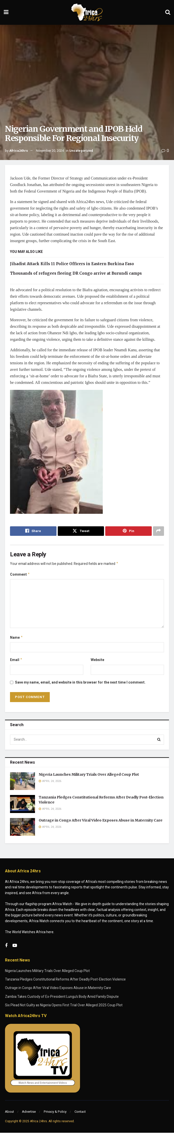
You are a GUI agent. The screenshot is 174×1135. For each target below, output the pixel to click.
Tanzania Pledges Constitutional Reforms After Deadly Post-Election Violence (65, 981)
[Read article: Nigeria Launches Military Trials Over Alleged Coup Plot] (22, 783)
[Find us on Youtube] (14, 948)
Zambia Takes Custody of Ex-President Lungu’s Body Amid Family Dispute (62, 998)
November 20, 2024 (50, 150)
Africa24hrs (18, 150)
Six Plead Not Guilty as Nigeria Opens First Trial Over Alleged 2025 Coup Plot (63, 1007)
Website (97, 661)
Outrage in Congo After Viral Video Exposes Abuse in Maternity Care (100, 822)
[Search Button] (167, 12)
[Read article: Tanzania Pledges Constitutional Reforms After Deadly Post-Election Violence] (22, 806)
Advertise (29, 1113)
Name (16, 639)
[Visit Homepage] (87, 12)
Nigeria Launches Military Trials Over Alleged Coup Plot (89, 776)
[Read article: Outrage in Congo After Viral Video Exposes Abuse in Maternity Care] (22, 829)
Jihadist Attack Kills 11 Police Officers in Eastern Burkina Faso (72, 263)
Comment (20, 575)
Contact (80, 1113)
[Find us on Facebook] (6, 948)
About (9, 1113)
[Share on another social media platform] (158, 531)
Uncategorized (81, 150)
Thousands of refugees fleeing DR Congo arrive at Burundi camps (76, 273)
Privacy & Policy (55, 1113)
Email (16, 662)
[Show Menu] (6, 12)
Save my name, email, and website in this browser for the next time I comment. (80, 684)
